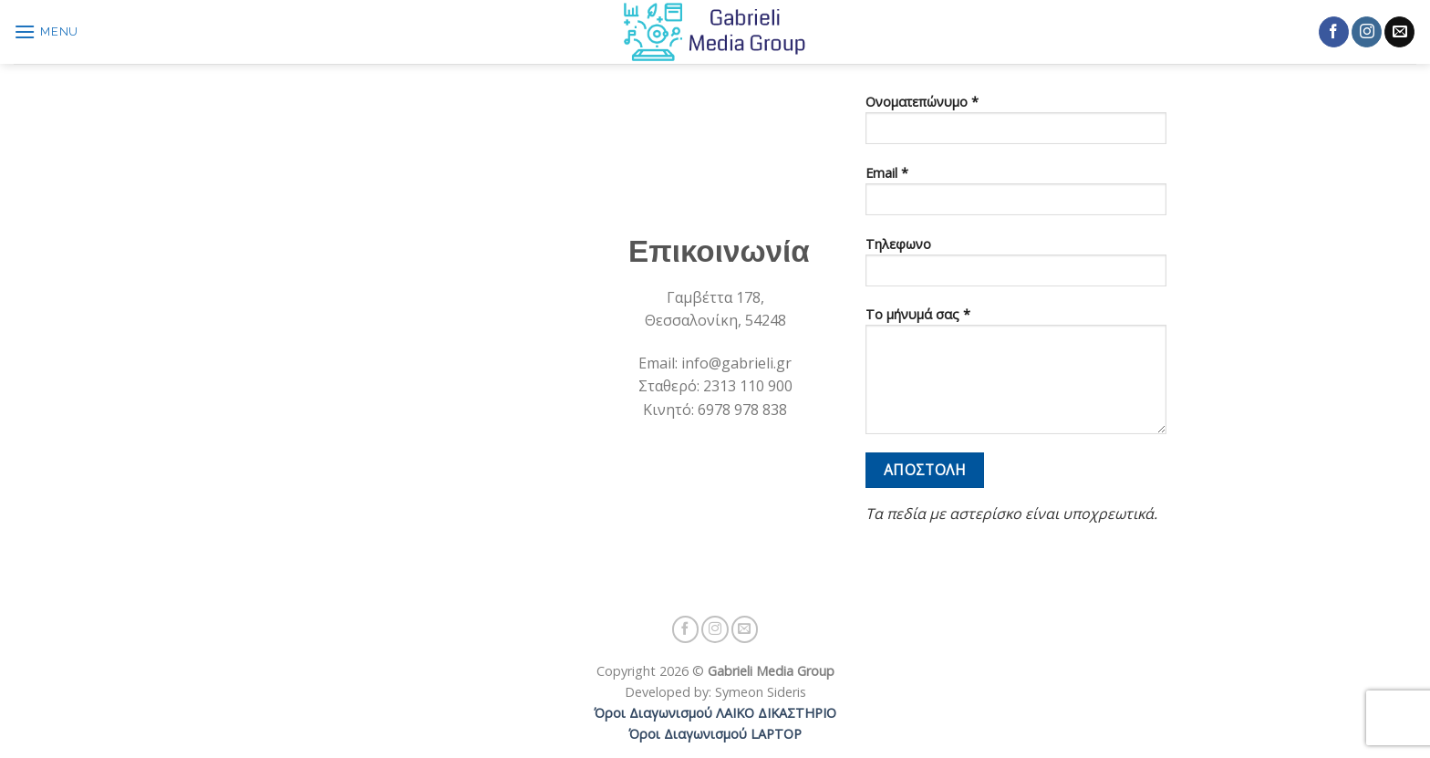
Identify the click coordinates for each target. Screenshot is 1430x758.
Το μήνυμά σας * (1015, 376)
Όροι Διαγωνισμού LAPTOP (715, 733)
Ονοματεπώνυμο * (1015, 125)
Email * (1015, 196)
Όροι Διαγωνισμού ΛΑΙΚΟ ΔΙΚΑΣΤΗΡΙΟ (715, 713)
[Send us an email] (1399, 31)
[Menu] (46, 31)
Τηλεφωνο (1015, 267)
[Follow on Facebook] (1334, 31)
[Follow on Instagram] (1367, 31)
